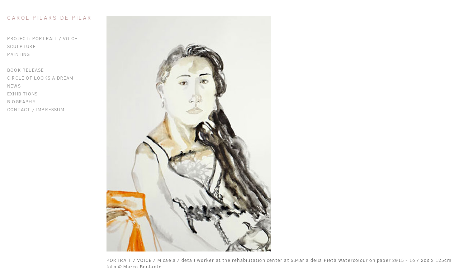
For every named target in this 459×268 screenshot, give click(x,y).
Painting (18, 55)
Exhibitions (22, 94)
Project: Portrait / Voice (42, 39)
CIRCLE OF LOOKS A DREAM (40, 78)
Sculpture (21, 47)
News (14, 86)
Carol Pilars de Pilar (49, 18)
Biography (21, 102)
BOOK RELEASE (25, 71)
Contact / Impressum (36, 110)
